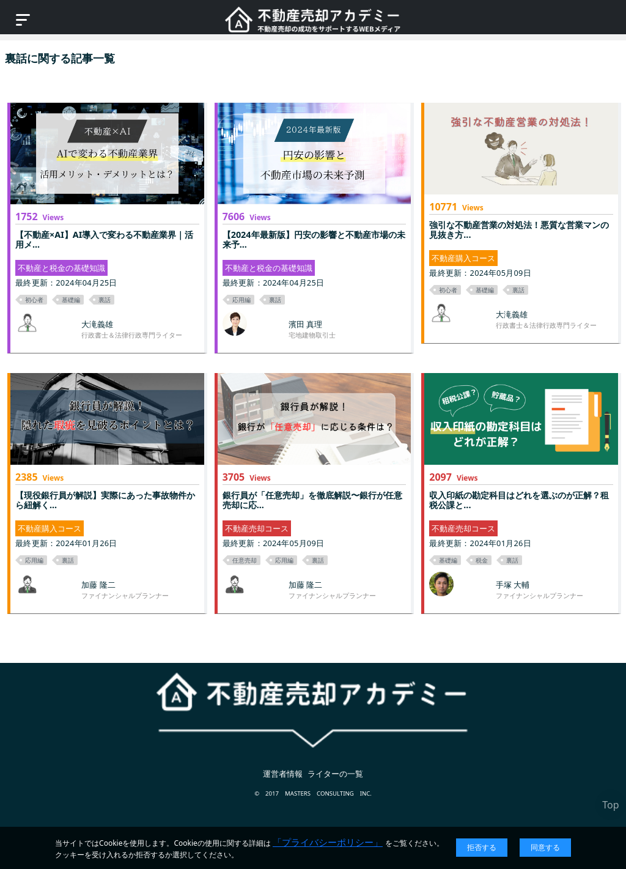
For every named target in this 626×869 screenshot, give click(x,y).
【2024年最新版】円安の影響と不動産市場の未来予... (314, 239)
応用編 (241, 299)
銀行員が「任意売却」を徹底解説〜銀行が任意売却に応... (312, 500)
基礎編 (71, 299)
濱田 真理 (305, 324)
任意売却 (244, 560)
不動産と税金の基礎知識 (61, 267)
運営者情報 (283, 773)
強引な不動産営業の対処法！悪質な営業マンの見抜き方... (519, 229)
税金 (482, 560)
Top (610, 805)
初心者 (34, 299)
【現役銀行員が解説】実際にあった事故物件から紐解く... (105, 500)
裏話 (104, 299)
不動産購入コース (463, 258)
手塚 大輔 (512, 584)
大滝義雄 (97, 324)
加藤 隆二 (98, 584)
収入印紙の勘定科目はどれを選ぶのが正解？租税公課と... (519, 500)
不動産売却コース (257, 528)
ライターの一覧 (335, 773)
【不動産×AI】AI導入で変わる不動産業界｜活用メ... (104, 239)
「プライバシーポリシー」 (328, 842)
